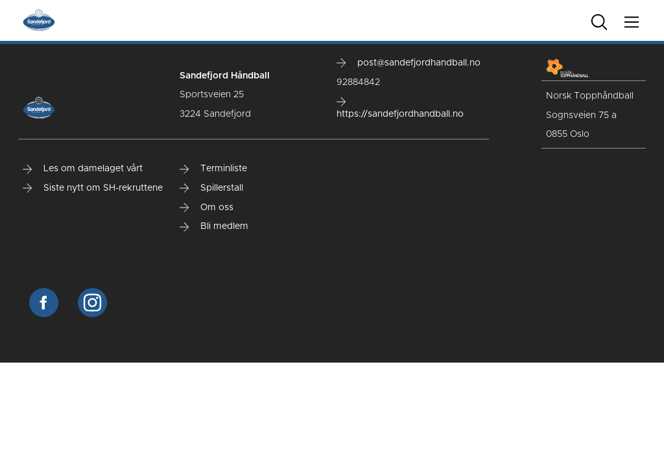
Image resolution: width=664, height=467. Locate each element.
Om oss (206, 207)
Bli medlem (214, 226)
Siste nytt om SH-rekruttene (93, 188)
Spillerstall (211, 188)
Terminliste (213, 168)
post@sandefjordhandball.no (408, 62)
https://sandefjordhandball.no (400, 108)
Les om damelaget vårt (83, 168)
